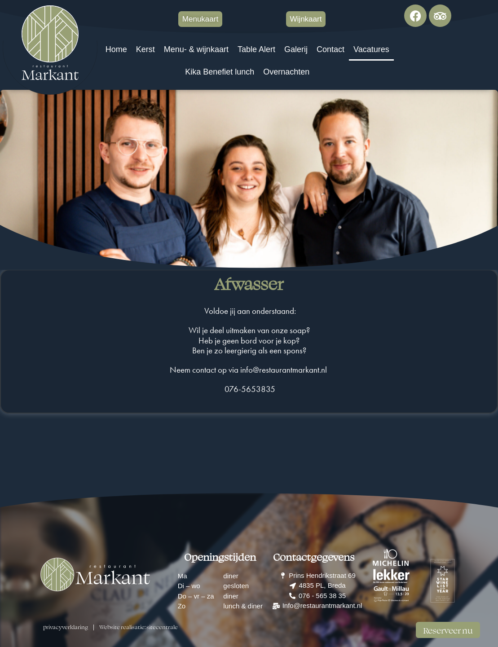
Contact (330, 49)
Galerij (296, 49)
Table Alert (256, 49)
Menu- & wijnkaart (196, 49)
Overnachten (286, 71)
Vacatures (371, 49)
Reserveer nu (448, 630)
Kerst (145, 49)
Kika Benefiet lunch (219, 71)
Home (116, 49)
